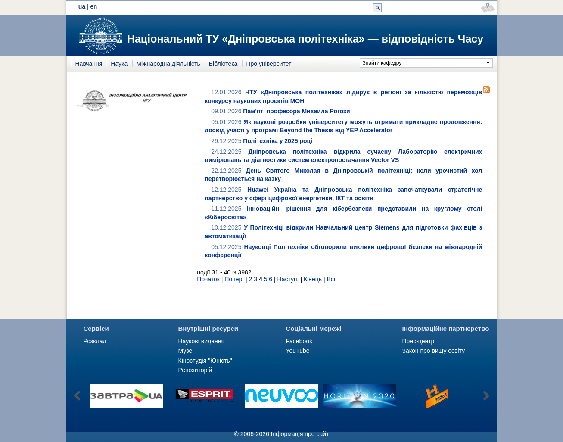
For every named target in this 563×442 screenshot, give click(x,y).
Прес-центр (418, 341)
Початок (208, 279)
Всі (331, 279)
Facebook (299, 341)
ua (81, 6)
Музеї (186, 350)
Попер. (234, 279)
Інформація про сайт (300, 433)
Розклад (95, 341)
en (93, 6)
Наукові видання (201, 341)
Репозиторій (195, 370)
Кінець (313, 279)
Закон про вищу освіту (433, 350)
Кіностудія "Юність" (205, 360)
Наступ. (288, 279)
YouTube (298, 350)
